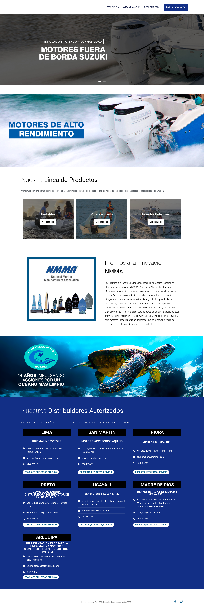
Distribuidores (151, 7)
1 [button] (99, 81)
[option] (102, 49)
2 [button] (104, 81)
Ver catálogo (48, 222)
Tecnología (113, 7)
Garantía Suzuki (131, 7)
